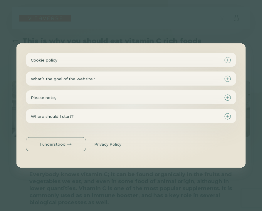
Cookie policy (44, 60)
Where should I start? (52, 116)
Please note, (43, 97)
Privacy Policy (107, 144)
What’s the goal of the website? (63, 78)
